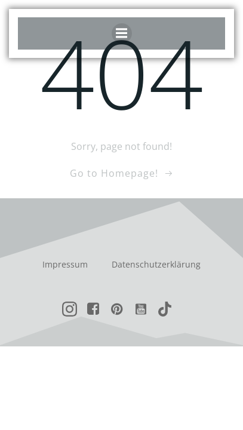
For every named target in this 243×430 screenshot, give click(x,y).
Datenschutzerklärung (156, 264)
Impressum (65, 264)
